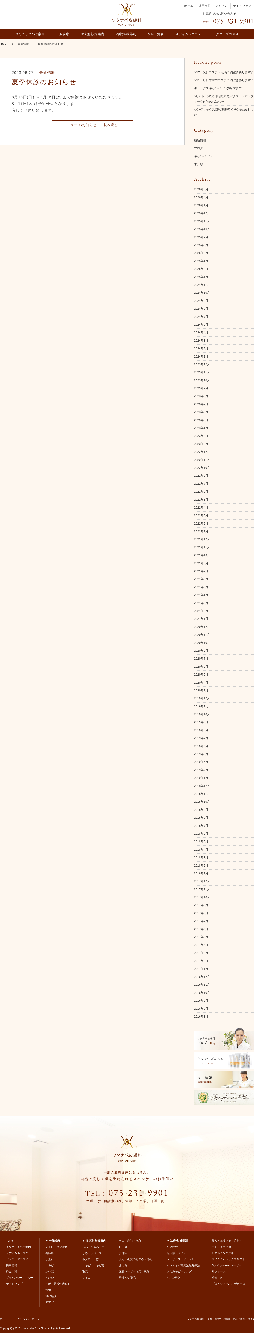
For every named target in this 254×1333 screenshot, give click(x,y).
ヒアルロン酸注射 (223, 1253)
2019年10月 (202, 714)
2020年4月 (201, 682)
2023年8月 (201, 396)
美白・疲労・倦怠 (130, 1240)
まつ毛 (123, 1265)
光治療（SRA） (176, 1253)
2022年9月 (201, 475)
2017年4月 (201, 945)
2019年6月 (201, 746)
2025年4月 (201, 261)
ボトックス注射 (221, 1247)
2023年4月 (201, 428)
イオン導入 (174, 1277)
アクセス (222, 5)
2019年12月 (202, 698)
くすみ (86, 1277)
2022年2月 (201, 523)
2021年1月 (201, 618)
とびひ (49, 1277)
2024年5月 (201, 324)
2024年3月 (201, 340)
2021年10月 (202, 555)
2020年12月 (202, 627)
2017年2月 (201, 961)
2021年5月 (201, 587)
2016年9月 (201, 1000)
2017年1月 (201, 969)
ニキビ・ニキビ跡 (93, 1265)
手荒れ (49, 1259)
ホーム (189, 5)
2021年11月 (202, 547)
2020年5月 (201, 674)
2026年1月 (201, 205)
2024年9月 (201, 300)
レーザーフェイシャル (180, 1259)
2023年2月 (201, 444)
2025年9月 (201, 237)
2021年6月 (201, 579)
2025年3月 (201, 269)
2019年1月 (201, 778)
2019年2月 (201, 770)
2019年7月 (201, 738)
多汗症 (123, 1253)
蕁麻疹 (49, 1253)
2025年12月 (202, 213)
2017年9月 (201, 905)
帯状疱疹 (51, 1296)
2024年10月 (202, 292)
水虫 (48, 1290)
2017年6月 (201, 929)
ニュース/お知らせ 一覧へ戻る (92, 125)
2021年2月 (201, 611)
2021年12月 (202, 539)
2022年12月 (202, 452)
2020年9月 (201, 650)
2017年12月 (202, 881)
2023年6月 (201, 412)
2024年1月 (201, 356)
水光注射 (172, 1247)
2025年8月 (201, 245)
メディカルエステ (188, 34)
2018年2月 (201, 865)
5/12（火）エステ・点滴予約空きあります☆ (224, 72)
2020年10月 (202, 643)
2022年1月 (201, 531)
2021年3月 (201, 603)
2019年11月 (202, 706)
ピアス (123, 1247)
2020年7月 (201, 658)
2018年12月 (202, 786)
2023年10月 (202, 380)
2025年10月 (202, 229)
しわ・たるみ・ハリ (94, 1247)
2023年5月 (201, 420)
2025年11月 (202, 221)
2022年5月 (201, 499)
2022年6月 (201, 491)
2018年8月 (201, 817)
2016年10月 (202, 992)
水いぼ (49, 1271)
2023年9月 (201, 388)
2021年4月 (201, 595)
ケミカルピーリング (179, 1271)
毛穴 (85, 1271)
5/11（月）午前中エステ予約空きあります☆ (224, 80)
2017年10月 (202, 897)
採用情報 (204, 5)
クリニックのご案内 (30, 34)
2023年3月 (201, 436)
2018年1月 (201, 873)
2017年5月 (201, 937)
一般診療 (62, 34)
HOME (4, 44)
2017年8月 (201, 913)
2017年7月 (201, 921)
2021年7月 (201, 571)
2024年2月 (201, 348)
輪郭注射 (217, 1277)
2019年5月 (201, 754)
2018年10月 (202, 801)
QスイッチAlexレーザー (227, 1265)
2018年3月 (201, 857)
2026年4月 (201, 197)
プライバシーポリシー (20, 1277)
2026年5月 (201, 189)
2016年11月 (202, 984)
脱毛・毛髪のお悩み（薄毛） (137, 1259)
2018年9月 (201, 810)
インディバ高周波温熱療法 (183, 1265)
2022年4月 (201, 507)
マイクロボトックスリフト (228, 1259)
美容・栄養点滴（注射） (227, 1240)
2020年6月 (201, 666)
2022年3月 (201, 515)
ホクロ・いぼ (90, 1259)
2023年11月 (202, 372)
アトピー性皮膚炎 (56, 1247)
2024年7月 (201, 316)
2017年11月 (202, 889)
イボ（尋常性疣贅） (57, 1283)
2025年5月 (201, 253)
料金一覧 (11, 1271)
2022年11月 (202, 460)
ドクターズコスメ (226, 34)
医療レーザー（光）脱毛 (134, 1271)
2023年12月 (202, 364)
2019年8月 (201, 730)
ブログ (198, 148)
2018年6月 (201, 833)
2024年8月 (201, 308)
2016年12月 (202, 976)
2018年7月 (201, 825)
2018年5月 (201, 841)
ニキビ (49, 1265)
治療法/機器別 (126, 34)
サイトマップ (242, 5)
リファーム (219, 1271)
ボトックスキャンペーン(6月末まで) (218, 88)
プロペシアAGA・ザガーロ (228, 1283)
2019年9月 (201, 722)
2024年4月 (201, 332)
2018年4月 (201, 849)
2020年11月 (202, 634)
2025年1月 (201, 277)
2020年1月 (201, 690)
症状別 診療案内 (92, 34)
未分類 (198, 164)
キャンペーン (203, 156)
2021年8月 (201, 563)
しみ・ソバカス (92, 1253)
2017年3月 (201, 953)
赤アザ (49, 1302)
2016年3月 (201, 1016)
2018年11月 (202, 794)
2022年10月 (202, 467)
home (9, 1240)
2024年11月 (202, 285)
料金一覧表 (156, 34)
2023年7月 (201, 404)
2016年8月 (201, 1008)
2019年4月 (201, 762)
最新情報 (23, 44)
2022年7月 (201, 483)
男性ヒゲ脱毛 (127, 1277)
